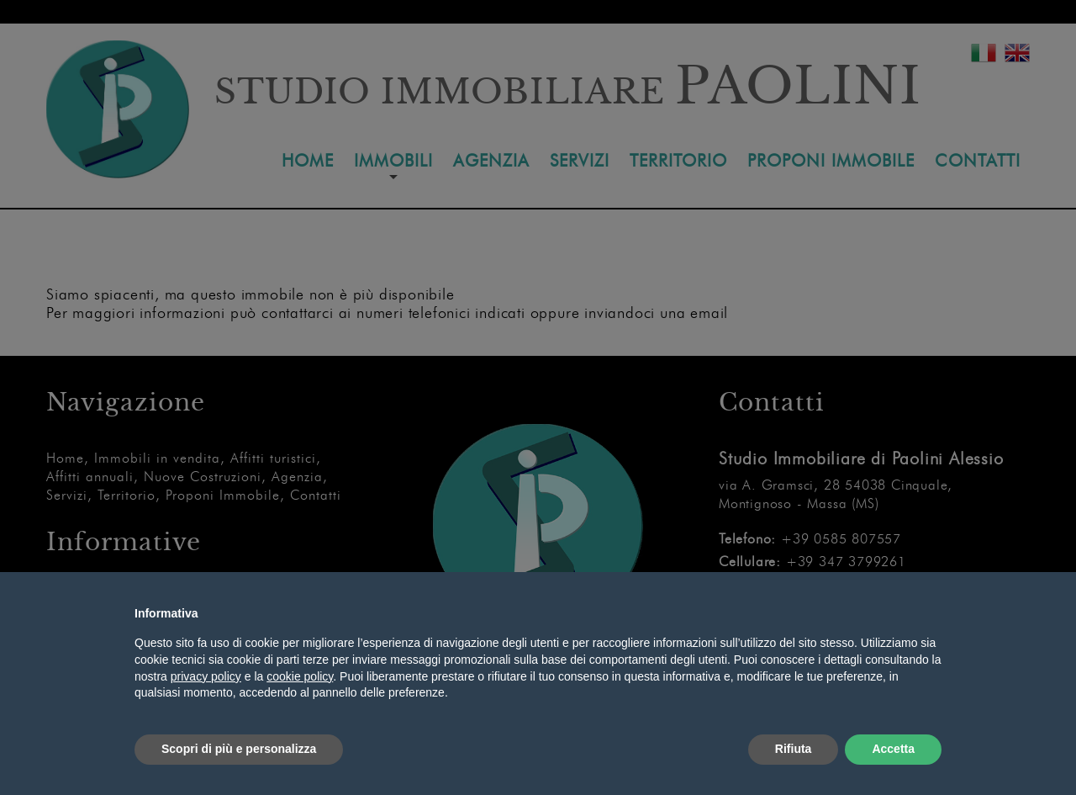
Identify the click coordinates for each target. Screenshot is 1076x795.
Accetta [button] (893, 748)
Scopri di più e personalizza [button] (238, 748)
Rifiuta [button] (793, 748)
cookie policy (299, 676)
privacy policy (206, 676)
